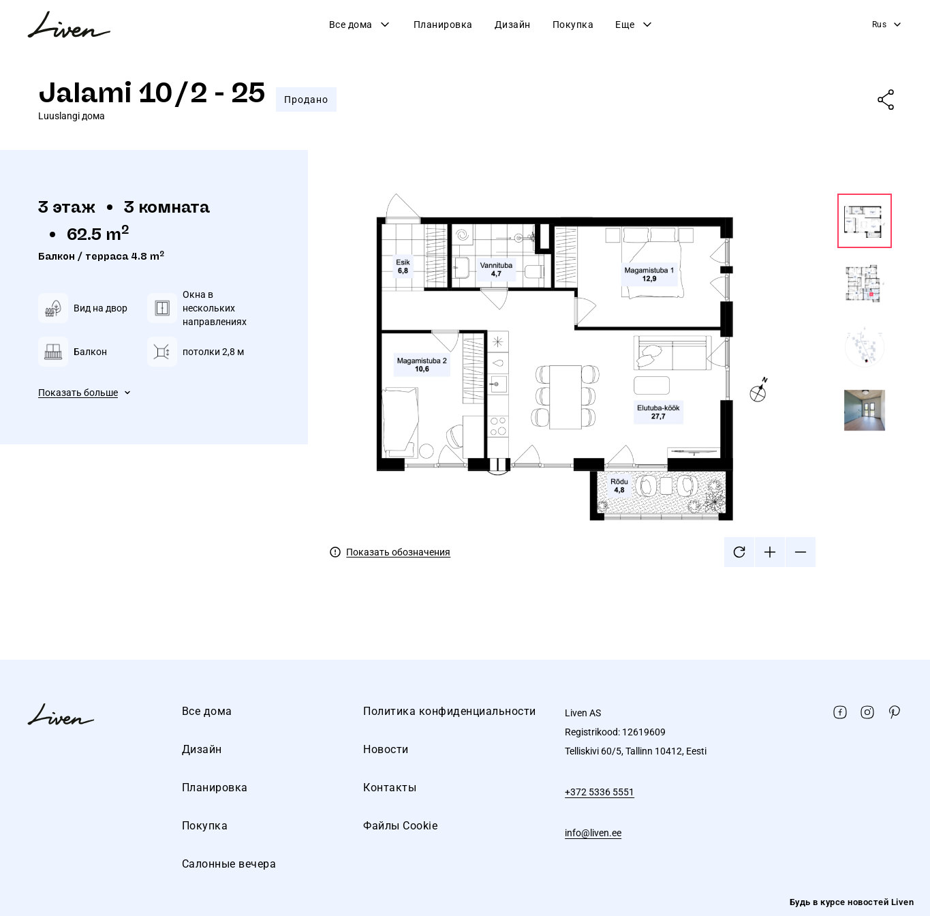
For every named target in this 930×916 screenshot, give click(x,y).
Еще (634, 24)
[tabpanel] (611, 380)
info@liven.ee (593, 832)
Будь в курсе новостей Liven (852, 902)
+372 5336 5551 (599, 792)
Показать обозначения (398, 552)
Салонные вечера (229, 863)
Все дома (360, 24)
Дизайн (513, 24)
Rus (887, 24)
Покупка (573, 24)
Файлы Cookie (400, 825)
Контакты (389, 787)
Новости (386, 749)
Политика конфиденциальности (449, 711)
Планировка (443, 24)
